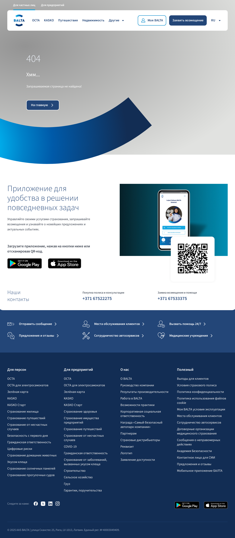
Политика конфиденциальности (200, 392)
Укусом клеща (17, 462)
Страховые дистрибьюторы (140, 440)
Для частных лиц (24, 5)
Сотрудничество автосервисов (199, 422)
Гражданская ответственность (29, 442)
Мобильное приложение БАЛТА (199, 471)
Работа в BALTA (131, 398)
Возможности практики (137, 405)
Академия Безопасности (194, 451)
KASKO (49, 20)
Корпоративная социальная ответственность (140, 413)
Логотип (126, 453)
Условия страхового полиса (197, 385)
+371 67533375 (172, 298)
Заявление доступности (137, 460)
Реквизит (127, 447)
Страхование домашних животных (32, 455)
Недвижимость (93, 20)
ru (216, 20)
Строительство (75, 471)
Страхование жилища (22, 411)
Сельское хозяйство (78, 477)
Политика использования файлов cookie (201, 400)
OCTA (36, 20)
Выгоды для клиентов (193, 379)
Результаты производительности (144, 392)
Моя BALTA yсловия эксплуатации (201, 409)
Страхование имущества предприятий (81, 420)
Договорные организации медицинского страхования (197, 431)
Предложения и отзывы (194, 464)
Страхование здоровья (80, 411)
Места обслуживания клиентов (199, 416)
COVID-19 (70, 447)
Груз (67, 484)
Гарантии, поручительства (83, 490)
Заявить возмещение (187, 20)
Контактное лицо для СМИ (196, 457)
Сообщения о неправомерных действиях (198, 442)
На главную (43, 105)
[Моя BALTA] (152, 20)
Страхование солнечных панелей (31, 468)
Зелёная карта (17, 392)
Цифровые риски (19, 449)
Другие (117, 20)
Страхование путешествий (26, 418)
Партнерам (128, 433)
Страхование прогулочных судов (31, 475)
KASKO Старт (16, 405)
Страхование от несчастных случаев (27, 427)
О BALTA (126, 379)
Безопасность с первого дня (27, 436)
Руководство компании (137, 385)
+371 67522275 (97, 298)
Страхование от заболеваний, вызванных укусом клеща (85, 462)
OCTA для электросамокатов (27, 385)
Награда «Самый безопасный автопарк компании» (141, 424)
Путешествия (68, 20)
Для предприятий (52, 5)
